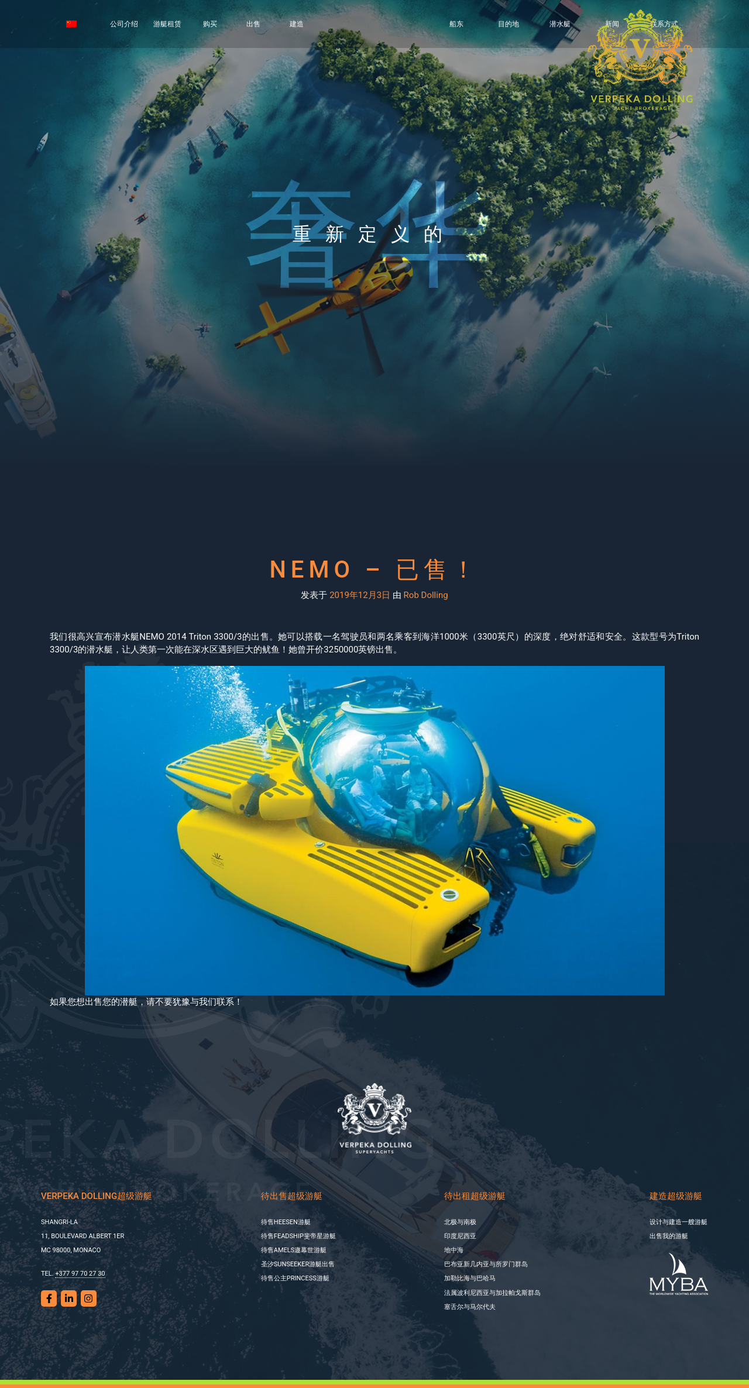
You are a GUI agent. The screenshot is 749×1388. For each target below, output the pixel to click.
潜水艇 (560, 24)
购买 (210, 24)
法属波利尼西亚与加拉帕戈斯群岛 (492, 1293)
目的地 (508, 24)
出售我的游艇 (669, 1236)
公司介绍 (124, 24)
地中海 (453, 1250)
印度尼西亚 (460, 1236)
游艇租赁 (167, 24)
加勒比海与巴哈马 (470, 1278)
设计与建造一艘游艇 (678, 1222)
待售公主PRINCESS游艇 (295, 1278)
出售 (253, 24)
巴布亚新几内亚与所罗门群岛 (486, 1264)
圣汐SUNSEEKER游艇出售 (298, 1264)
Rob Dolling (426, 595)
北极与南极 (460, 1222)
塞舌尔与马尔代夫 (470, 1307)
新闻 (612, 24)
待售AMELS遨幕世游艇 (294, 1250)
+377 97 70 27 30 (80, 1273)
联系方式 (664, 24)
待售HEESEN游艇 (286, 1222)
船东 (456, 24)
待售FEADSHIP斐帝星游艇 (298, 1236)
